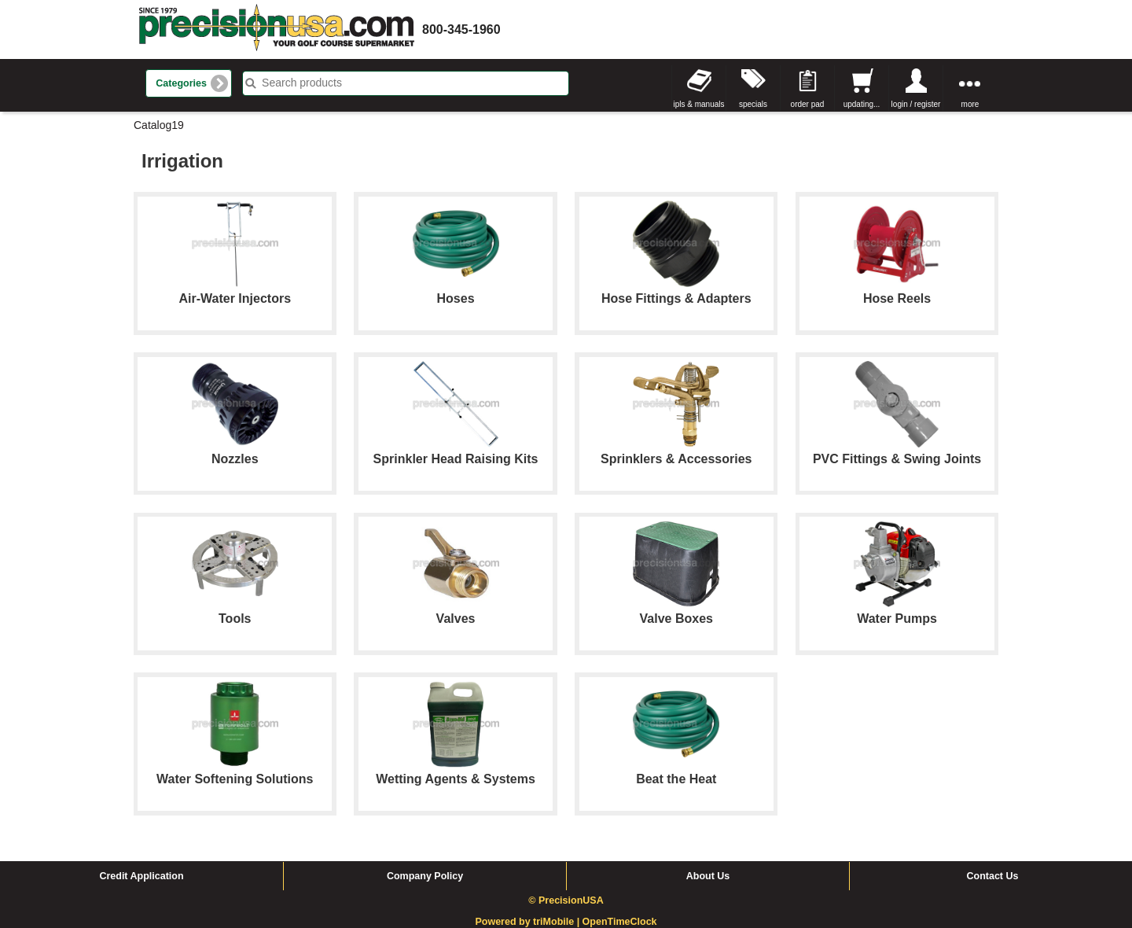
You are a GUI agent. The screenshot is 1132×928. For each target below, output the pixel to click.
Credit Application (141, 876)
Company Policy (425, 876)
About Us (708, 876)
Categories (181, 83)
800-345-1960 (461, 29)
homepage (276, 29)
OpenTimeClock (620, 921)
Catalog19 (159, 125)
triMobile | (558, 921)
